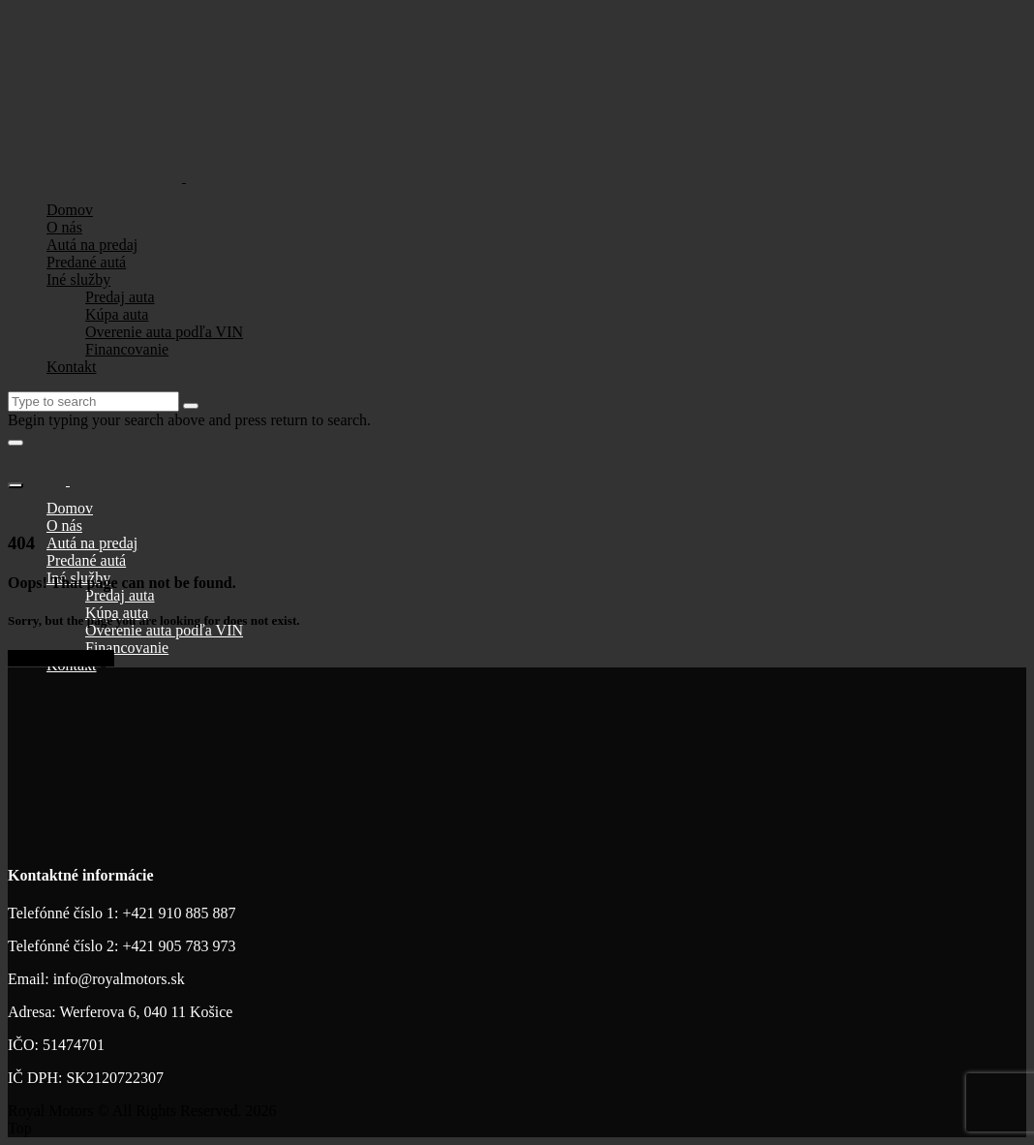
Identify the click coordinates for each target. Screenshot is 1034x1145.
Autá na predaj (91, 244)
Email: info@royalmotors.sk (96, 979)
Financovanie (126, 349)
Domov (69, 209)
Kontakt (71, 366)
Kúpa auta (116, 314)
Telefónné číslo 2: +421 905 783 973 (121, 946)
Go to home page (61, 658)
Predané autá (86, 262)
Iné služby (78, 279)
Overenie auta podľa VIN (164, 332)
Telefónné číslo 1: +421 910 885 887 (121, 913)
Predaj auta (120, 297)
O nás (64, 227)
